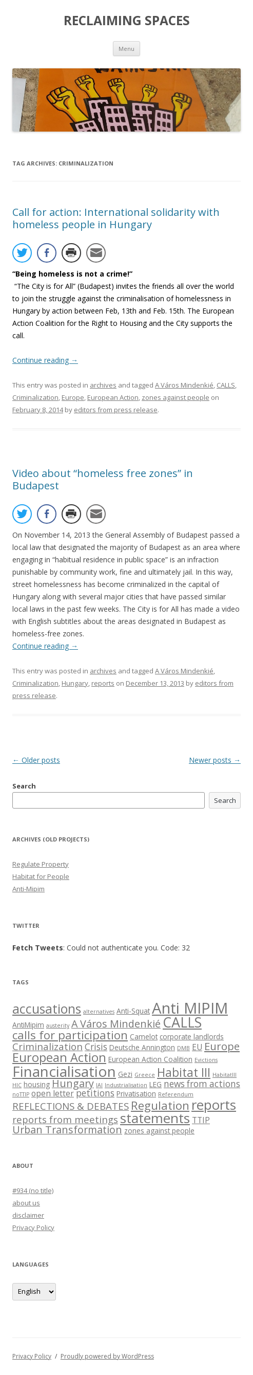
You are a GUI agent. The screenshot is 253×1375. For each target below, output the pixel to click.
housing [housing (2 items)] (37, 1084)
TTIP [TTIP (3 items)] (201, 1120)
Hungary (75, 683)
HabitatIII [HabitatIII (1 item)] (224, 1074)
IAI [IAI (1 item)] (99, 1085)
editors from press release (116, 409)
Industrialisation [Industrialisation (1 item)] (126, 1085)
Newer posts (215, 760)
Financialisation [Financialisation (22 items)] (64, 1071)
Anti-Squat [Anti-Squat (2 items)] (133, 1011)
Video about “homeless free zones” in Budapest (102, 479)
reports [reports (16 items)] (213, 1104)
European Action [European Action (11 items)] (59, 1057)
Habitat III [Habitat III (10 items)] (183, 1072)
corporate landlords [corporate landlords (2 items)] (192, 1036)
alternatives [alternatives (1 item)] (98, 1011)
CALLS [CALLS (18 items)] (182, 1022)
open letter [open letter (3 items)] (52, 1093)
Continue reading (45, 360)
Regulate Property (40, 864)
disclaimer (28, 1215)
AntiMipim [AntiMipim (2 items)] (28, 1025)
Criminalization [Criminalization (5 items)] (47, 1046)
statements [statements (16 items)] (155, 1118)
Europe (73, 397)
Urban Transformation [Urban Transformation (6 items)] (67, 1129)
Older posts (36, 760)
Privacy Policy (33, 1227)
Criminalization (35, 397)
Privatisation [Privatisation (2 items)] (136, 1093)
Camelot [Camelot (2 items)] (144, 1036)
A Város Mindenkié (184, 385)
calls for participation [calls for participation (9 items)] (70, 1035)
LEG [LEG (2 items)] (155, 1084)
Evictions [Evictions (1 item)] (206, 1060)
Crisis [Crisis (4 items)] (96, 1047)
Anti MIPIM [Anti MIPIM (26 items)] (190, 1008)
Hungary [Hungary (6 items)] (73, 1083)
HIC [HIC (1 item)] (17, 1085)
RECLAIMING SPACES (127, 20)
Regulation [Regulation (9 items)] (160, 1105)
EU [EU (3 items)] (197, 1047)
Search (24, 786)
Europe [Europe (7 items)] (222, 1046)
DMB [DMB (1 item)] (183, 1048)
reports (102, 683)
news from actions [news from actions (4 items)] (202, 1084)
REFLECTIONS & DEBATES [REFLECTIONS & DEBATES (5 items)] (70, 1105)
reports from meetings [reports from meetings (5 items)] (65, 1119)
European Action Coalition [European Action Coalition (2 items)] (150, 1059)
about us (26, 1202)
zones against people (175, 397)
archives (103, 385)
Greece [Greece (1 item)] (144, 1074)
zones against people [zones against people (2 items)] (159, 1130)
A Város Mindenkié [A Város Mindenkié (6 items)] (116, 1024)
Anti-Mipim (28, 888)
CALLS (226, 385)
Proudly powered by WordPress (107, 1356)
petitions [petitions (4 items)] (95, 1093)
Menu (126, 48)
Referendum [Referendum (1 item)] (175, 1094)
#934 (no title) (32, 1190)
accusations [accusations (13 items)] (46, 1008)
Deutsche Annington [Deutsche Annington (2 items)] (142, 1047)
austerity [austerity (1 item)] (57, 1025)
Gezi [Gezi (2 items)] (125, 1074)
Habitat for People (40, 876)
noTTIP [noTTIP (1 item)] (20, 1094)
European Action (113, 397)
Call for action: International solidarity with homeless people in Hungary (116, 218)
